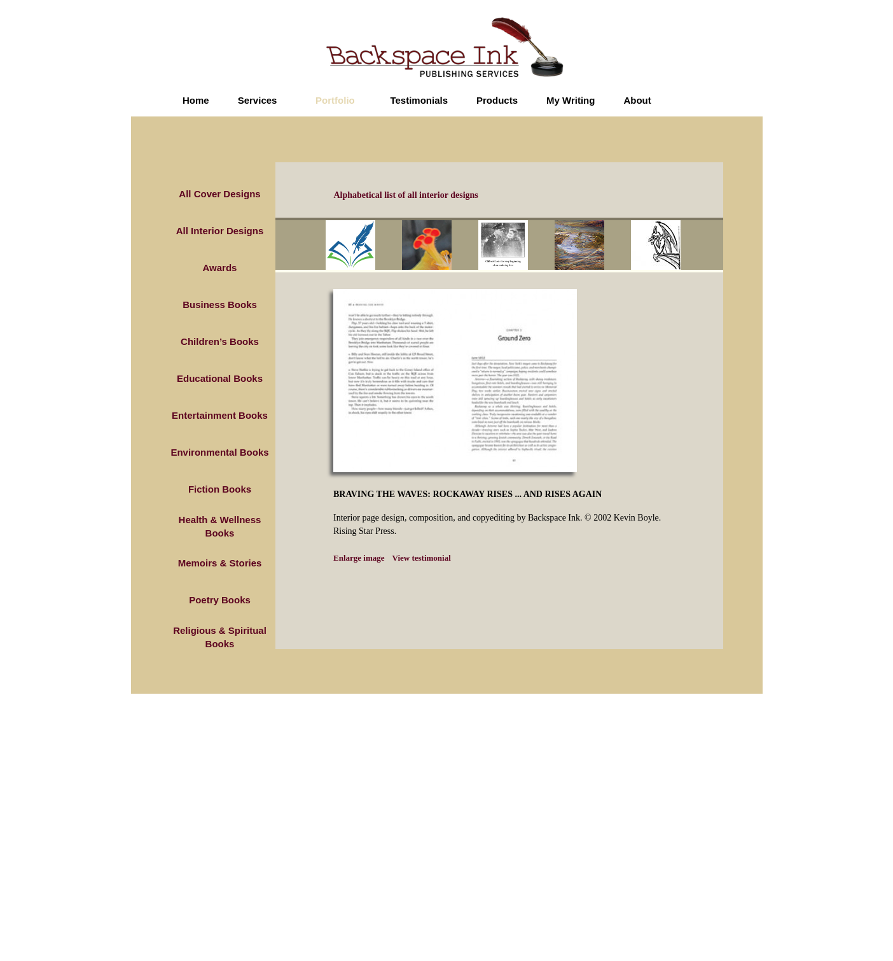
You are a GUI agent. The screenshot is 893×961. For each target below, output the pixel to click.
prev (316, 247)
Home (196, 100)
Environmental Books (219, 452)
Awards (220, 267)
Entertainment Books (220, 415)
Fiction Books (219, 489)
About (637, 100)
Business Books (220, 304)
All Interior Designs (220, 230)
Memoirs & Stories (220, 563)
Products (497, 100)
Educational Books (220, 378)
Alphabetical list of (406, 195)
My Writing (570, 100)
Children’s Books (220, 341)
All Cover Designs (219, 193)
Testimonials (419, 100)
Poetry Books (220, 599)
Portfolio (335, 100)
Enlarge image (359, 558)
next (710, 247)
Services (257, 100)
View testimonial (421, 558)
